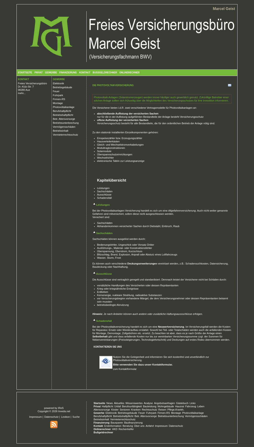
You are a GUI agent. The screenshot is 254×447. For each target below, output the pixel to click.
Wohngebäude (165, 406)
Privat (38, 72)
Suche (76, 416)
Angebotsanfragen (164, 403)
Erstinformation (112, 425)
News (109, 403)
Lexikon (65, 416)
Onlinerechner (129, 72)
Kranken (136, 409)
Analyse (148, 403)
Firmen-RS (59, 99)
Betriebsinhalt (60, 130)
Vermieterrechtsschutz (65, 134)
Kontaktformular (162, 364)
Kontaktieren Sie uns (108, 347)
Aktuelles (119, 403)
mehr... (22, 93)
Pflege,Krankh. (175, 409)
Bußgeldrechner (105, 72)
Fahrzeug (190, 406)
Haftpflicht (107, 406)
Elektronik (58, 83)
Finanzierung (68, 72)
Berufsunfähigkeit (132, 406)
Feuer (56, 91)
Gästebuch (182, 403)
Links (193, 403)
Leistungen (103, 188)
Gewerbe (51, 72)
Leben (201, 406)
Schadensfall (104, 197)
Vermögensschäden (64, 126)
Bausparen (117, 422)
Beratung (128, 425)
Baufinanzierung (133, 422)
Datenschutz (51, 416)
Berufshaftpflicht (62, 111)
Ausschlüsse (104, 194)
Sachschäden (105, 191)
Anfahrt (150, 425)
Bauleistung (149, 406)
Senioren (125, 409)
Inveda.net (64, 411)
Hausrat (179, 406)
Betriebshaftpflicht (63, 115)
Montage (58, 103)
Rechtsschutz (149, 409)
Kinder (115, 409)
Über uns (139, 425)
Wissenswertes (134, 403)
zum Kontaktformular (125, 369)
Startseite (25, 72)
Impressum (35, 416)
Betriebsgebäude (62, 87)
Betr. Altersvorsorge (64, 118)
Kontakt (84, 72)
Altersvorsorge (102, 409)
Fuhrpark (58, 95)
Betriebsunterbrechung (66, 122)
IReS (61, 408)
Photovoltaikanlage (64, 107)
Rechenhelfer (126, 429)
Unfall (117, 406)
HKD (114, 429)
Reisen (162, 409)
